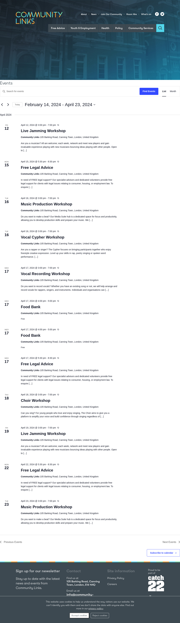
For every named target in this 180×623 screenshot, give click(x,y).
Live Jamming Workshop (43, 131)
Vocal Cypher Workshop (42, 237)
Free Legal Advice (37, 167)
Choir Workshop (35, 400)
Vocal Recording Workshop (45, 274)
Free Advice (58, 28)
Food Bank (30, 307)
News (93, 14)
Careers (112, 584)
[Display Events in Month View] (173, 91)
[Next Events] (8, 105)
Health (105, 28)
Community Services (140, 28)
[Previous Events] (2, 105)
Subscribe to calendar (161, 553)
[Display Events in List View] (164, 91)
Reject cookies (99, 615)
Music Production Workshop (46, 204)
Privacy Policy (115, 578)
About (84, 14)
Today (17, 105)
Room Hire (131, 14)
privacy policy (95, 608)
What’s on (146, 14)
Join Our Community (111, 14)
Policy (119, 28)
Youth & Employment (83, 28)
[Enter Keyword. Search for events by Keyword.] (70, 91)
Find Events (149, 91)
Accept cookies (79, 615)
